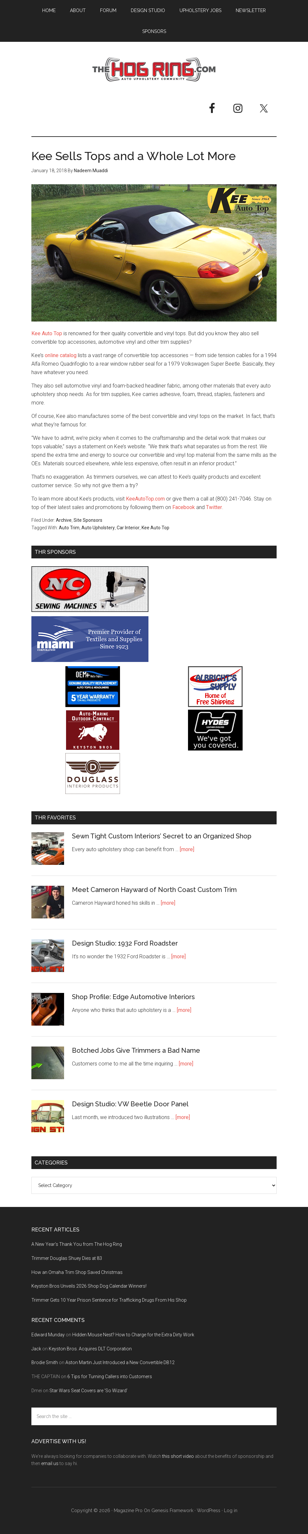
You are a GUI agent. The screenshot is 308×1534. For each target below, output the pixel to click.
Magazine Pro (128, 1510)
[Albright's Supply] (215, 705)
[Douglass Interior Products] (92, 792)
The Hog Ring (154, 69)
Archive (64, 520)
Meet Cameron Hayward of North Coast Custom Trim (154, 890)
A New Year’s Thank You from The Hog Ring (76, 1244)
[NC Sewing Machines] (89, 610)
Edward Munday (48, 1334)
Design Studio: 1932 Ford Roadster (125, 943)
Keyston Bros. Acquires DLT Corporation (90, 1348)
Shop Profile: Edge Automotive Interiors (133, 997)
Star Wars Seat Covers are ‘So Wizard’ (88, 1390)
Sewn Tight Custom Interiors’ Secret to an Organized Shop (161, 836)
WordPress (208, 1510)
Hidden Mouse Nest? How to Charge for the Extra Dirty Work (133, 1334)
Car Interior (128, 527)
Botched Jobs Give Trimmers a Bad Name (136, 1050)
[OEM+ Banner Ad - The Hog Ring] (92, 705)
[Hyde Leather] (215, 749)
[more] (187, 849)
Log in (230, 1510)
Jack (36, 1348)
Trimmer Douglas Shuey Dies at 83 (66, 1258)
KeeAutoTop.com (145, 499)
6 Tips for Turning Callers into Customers (109, 1376)
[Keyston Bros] (92, 749)
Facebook (183, 507)
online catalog (61, 355)
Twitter (214, 507)
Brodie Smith (44, 1362)
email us (50, 1463)
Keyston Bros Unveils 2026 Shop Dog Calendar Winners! (88, 1286)
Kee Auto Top (46, 333)
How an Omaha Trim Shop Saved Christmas (77, 1272)
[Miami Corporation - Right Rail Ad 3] (89, 660)
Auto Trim (69, 527)
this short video (178, 1456)
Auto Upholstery (98, 527)
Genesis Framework (172, 1510)
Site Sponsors (88, 520)
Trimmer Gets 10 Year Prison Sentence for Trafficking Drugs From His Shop (109, 1300)
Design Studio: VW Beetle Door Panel (130, 1104)
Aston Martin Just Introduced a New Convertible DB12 (120, 1362)
